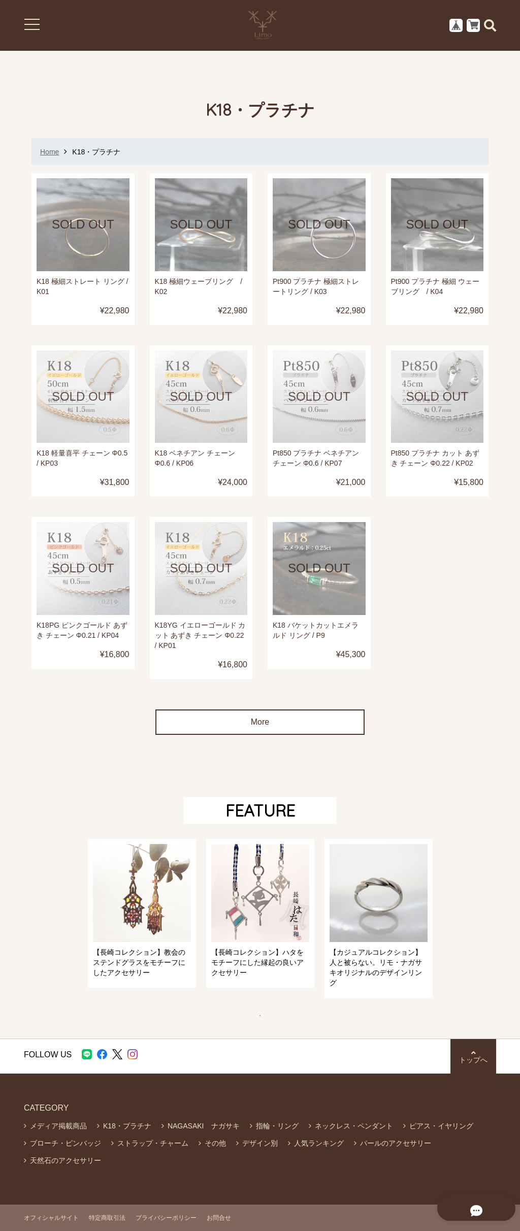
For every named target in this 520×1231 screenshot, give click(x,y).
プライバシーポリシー (166, 1217)
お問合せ (219, 1217)
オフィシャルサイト (51, 1217)
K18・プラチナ (127, 1126)
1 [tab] (265, 1016)
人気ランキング (319, 1143)
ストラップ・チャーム (152, 1143)
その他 (215, 1143)
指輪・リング (277, 1126)
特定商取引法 (107, 1217)
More (260, 722)
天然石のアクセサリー (65, 1160)
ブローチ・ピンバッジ (65, 1143)
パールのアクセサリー (395, 1143)
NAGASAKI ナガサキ (204, 1126)
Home (49, 152)
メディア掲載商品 (58, 1126)
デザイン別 (260, 1143)
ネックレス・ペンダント (354, 1126)
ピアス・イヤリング (441, 1126)
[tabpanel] (142, 913)
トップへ (473, 1056)
